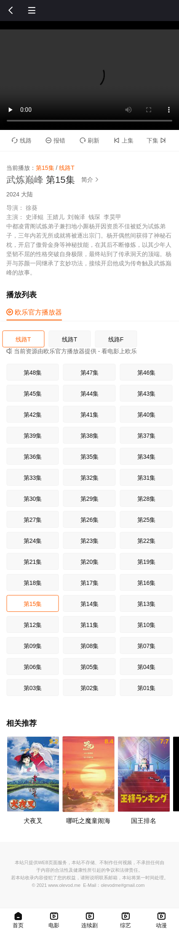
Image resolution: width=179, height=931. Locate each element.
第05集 (89, 667)
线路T (23, 339)
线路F (116, 339)
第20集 (89, 561)
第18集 (33, 582)
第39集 (33, 435)
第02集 (89, 688)
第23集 (89, 540)
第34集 (146, 456)
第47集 (89, 372)
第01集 (146, 688)
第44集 (89, 393)
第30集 (33, 498)
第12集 (33, 625)
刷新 (89, 140)
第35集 (89, 456)
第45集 (33, 393)
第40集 (146, 414)
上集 (124, 140)
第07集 (146, 646)
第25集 (146, 519)
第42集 (33, 414)
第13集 (146, 603)
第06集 (33, 667)
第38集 (89, 435)
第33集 (33, 477)
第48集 (33, 372)
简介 (91, 179)
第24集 (33, 540)
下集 (157, 140)
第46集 (146, 372)
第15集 (33, 603)
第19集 (146, 561)
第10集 (146, 625)
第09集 (33, 646)
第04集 (146, 667)
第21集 (33, 561)
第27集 (33, 519)
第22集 (146, 540)
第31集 (146, 477)
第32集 (89, 477)
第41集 (89, 414)
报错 (55, 140)
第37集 (146, 435)
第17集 (89, 582)
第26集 (89, 519)
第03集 (33, 688)
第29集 (89, 498)
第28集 (146, 498)
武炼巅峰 (24, 180)
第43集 (146, 393)
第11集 (89, 625)
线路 (22, 140)
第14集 (89, 603)
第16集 (146, 582)
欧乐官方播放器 (34, 312)
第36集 (33, 456)
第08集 (89, 646)
